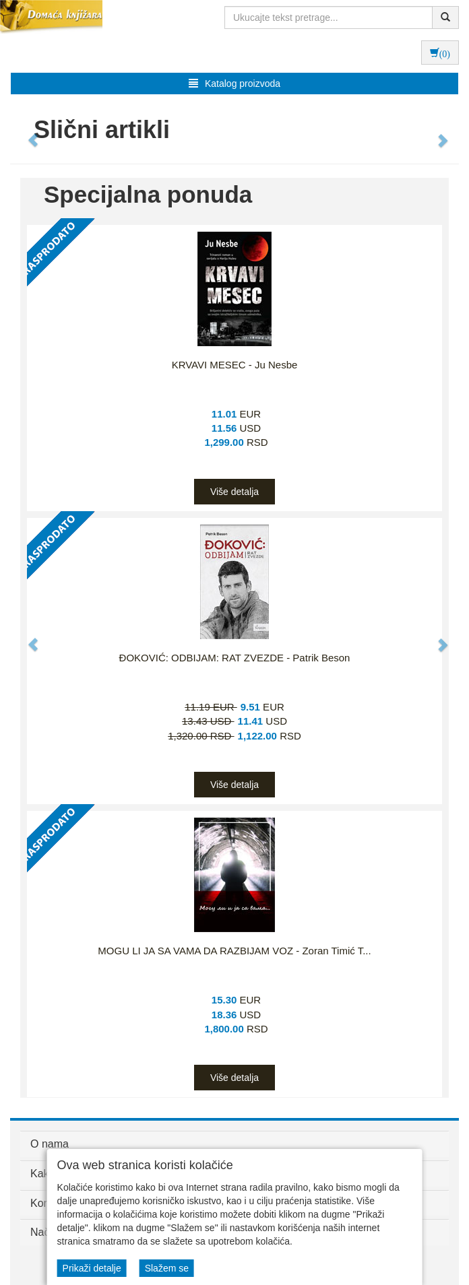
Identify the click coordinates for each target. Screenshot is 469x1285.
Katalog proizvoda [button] (234, 83)
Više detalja (234, 491)
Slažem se (167, 1268)
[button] (26, 133)
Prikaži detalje (92, 1268)
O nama (49, 1144)
